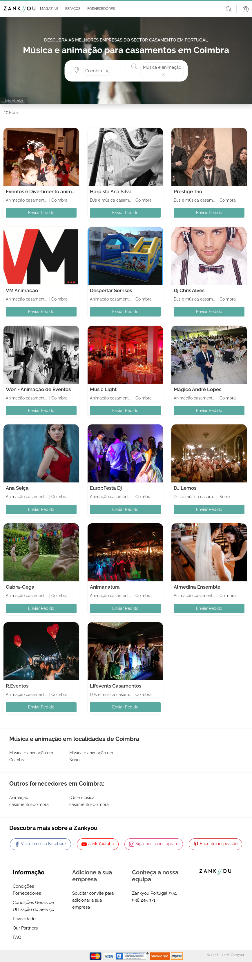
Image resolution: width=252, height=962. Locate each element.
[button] (48, 9)
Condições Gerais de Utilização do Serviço (33, 906)
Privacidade (24, 918)
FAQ (17, 937)
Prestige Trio (188, 191)
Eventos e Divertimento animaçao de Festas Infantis (65, 191)
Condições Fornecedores (27, 890)
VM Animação (22, 290)
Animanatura (105, 587)
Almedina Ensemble (197, 587)
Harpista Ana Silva (111, 191)
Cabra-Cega (20, 587)
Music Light (103, 389)
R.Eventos (17, 686)
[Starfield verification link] (133, 956)
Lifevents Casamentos (115, 686)
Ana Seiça (17, 488)
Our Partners (25, 928)
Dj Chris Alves (189, 290)
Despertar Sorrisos (111, 290)
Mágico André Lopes (197, 389)
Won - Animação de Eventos (38, 389)
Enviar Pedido (41, 212)
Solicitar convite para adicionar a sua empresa (93, 900)
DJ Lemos (185, 488)
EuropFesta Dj (106, 488)
